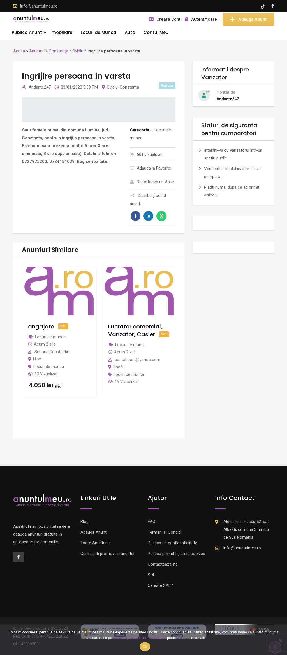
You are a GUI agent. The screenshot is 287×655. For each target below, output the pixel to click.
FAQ (151, 521)
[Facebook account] (272, 6)
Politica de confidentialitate (172, 542)
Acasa (19, 51)
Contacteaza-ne (163, 564)
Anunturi (37, 51)
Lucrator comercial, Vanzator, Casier (135, 330)
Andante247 (40, 87)
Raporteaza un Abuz (152, 181)
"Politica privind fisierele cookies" (139, 638)
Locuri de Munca (98, 32)
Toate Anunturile (95, 542)
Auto (130, 32)
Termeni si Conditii (165, 532)
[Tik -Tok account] (263, 6)
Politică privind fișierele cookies (176, 553)
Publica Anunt (27, 32)
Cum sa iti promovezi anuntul (107, 553)
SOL (151, 574)
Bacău (119, 367)
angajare (41, 326)
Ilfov (37, 359)
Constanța (58, 51)
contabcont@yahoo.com (137, 359)
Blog (84, 521)
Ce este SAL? (160, 585)
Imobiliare (61, 32)
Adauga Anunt (248, 19)
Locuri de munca (48, 366)
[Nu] (280, 640)
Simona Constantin (51, 352)
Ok (144, 647)
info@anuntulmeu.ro (39, 6)
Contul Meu (156, 32)
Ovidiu (77, 51)
